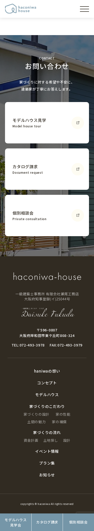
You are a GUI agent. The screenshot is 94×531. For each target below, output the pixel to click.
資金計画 (31, 440)
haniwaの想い (47, 371)
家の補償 (59, 421)
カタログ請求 (47, 521)
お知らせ (47, 474)
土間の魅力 (36, 421)
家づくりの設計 (36, 414)
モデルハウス (47, 394)
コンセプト (47, 382)
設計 (66, 440)
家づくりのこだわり (47, 406)
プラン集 (47, 463)
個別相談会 (78, 521)
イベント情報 (47, 451)
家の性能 (63, 414)
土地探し (50, 440)
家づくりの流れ (47, 432)
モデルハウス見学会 (16, 522)
